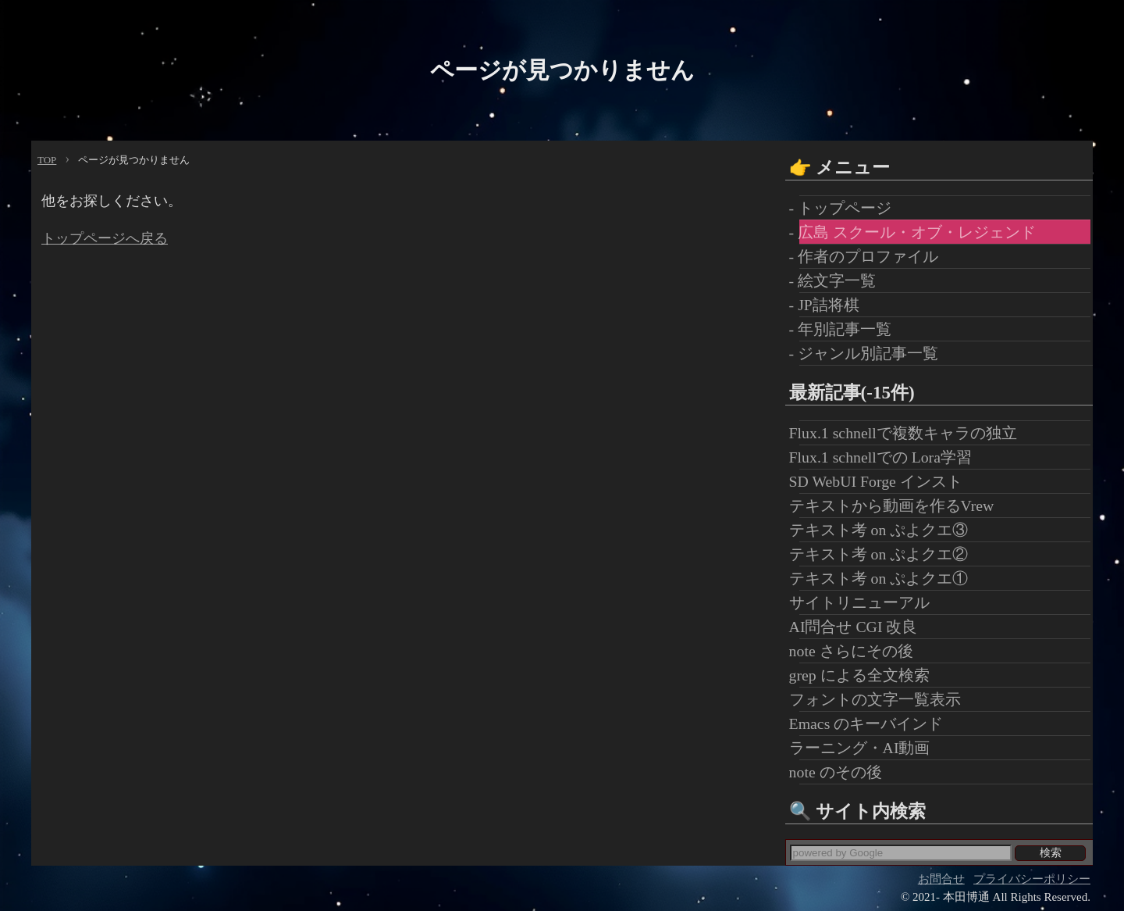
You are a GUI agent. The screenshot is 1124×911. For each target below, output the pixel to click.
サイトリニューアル (864, 602)
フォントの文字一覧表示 (880, 699)
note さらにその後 (856, 650)
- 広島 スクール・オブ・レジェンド (917, 232)
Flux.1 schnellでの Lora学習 (885, 457)
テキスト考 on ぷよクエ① (884, 578)
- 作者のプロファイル (869, 256)
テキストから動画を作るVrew (896, 505)
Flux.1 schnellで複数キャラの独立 (908, 432)
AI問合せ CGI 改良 (858, 626)
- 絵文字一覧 (838, 280)
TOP (46, 160)
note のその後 (840, 772)
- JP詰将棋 (829, 304)
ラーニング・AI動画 (864, 747)
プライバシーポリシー (1031, 879)
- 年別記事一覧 (845, 329)
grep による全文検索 (864, 675)
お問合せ (941, 879)
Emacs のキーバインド (871, 723)
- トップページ (845, 207)
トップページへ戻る (104, 238)
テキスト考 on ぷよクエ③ (884, 529)
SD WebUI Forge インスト (880, 481)
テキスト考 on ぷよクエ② (884, 554)
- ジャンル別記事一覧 (869, 353)
